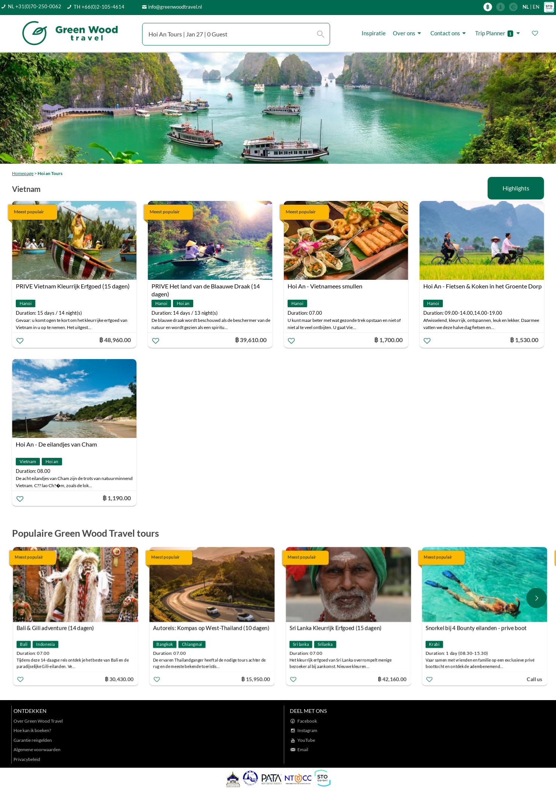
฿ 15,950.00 (255, 679)
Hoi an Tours (50, 173)
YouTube (306, 740)
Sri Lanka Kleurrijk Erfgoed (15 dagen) (335, 628)
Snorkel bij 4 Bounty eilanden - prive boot (476, 628)
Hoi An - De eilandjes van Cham (56, 444)
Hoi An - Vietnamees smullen (325, 286)
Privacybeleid (27, 759)
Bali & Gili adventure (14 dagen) (55, 628)
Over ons (408, 33)
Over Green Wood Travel (38, 721)
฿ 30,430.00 (119, 679)
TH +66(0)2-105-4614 (99, 7)
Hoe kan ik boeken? (32, 730)
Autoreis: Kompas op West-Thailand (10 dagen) (211, 628)
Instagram (307, 730)
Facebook (307, 721)
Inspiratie (374, 33)
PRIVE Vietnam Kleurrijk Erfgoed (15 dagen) (73, 286)
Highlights (516, 188)
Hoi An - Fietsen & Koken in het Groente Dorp (482, 286)
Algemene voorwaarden (37, 749)
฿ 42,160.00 (391, 679)
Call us (535, 679)
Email (302, 749)
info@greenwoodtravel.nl (175, 7)
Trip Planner (498, 33)
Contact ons (449, 33)
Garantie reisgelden (33, 740)
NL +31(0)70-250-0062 (34, 6)
